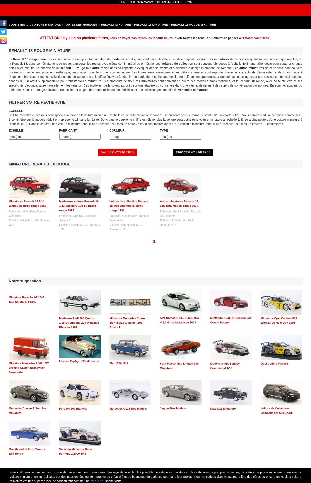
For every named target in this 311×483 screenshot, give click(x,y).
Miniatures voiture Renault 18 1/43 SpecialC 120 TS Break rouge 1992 (79, 206)
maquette (97, 481)
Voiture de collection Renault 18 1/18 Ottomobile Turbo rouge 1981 (128, 206)
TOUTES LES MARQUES (80, 24)
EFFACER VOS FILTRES (193, 152)
